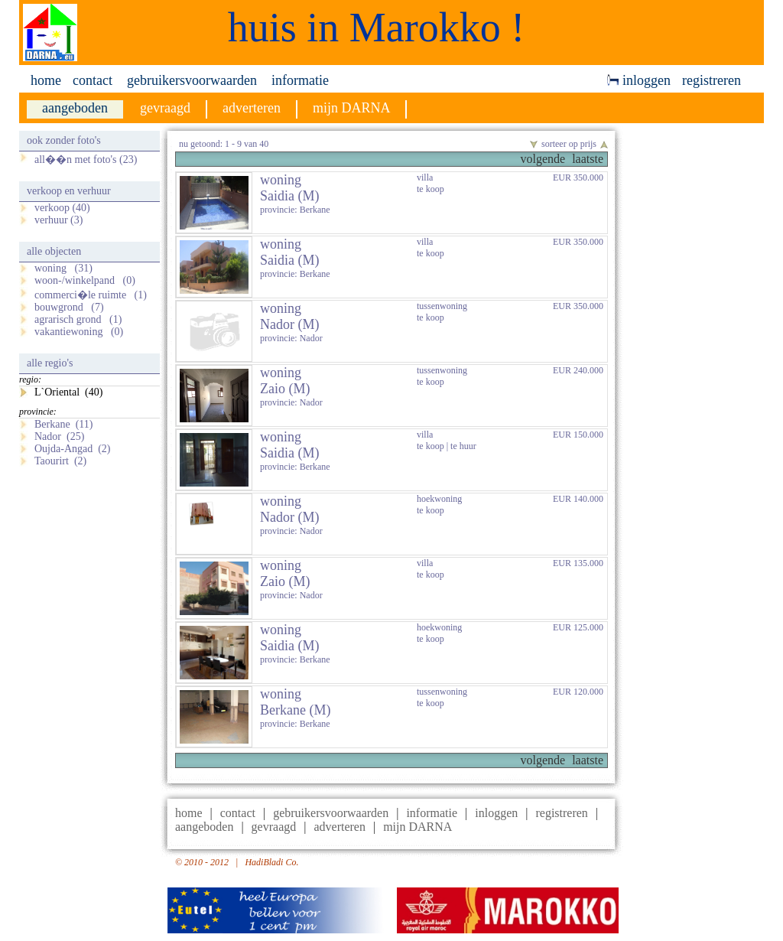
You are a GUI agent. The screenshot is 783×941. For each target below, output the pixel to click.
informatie (300, 80)
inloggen (639, 80)
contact (92, 80)
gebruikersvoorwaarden (192, 80)
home (46, 80)
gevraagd (274, 826)
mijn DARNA (417, 826)
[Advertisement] (697, 360)
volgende (542, 158)
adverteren (340, 826)
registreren (711, 80)
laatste (587, 158)
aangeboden (204, 826)
